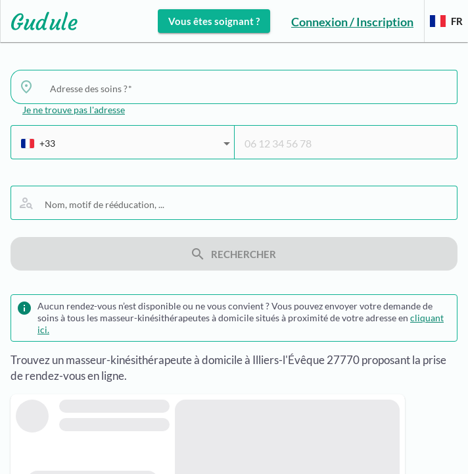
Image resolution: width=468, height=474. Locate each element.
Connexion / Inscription (352, 21)
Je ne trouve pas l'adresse (73, 109)
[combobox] (248, 88)
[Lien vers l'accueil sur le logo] (39, 21)
